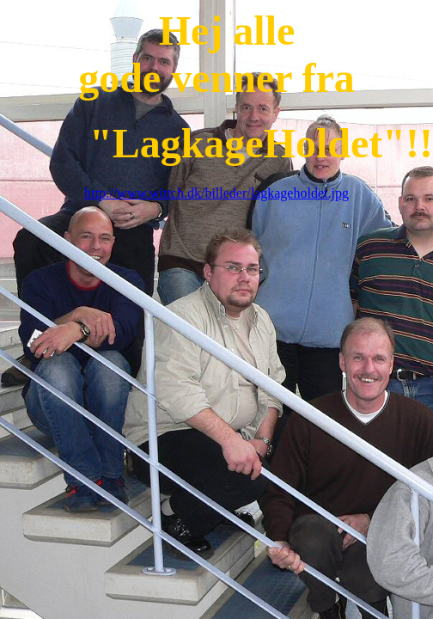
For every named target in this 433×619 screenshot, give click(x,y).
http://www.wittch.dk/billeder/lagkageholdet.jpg (216, 193)
